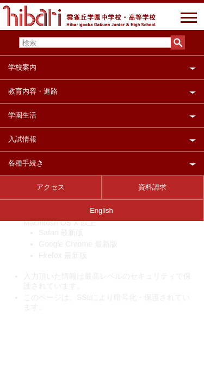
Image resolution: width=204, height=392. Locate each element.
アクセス (50, 187)
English (101, 210)
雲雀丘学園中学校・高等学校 (79, 20)
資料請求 (152, 187)
